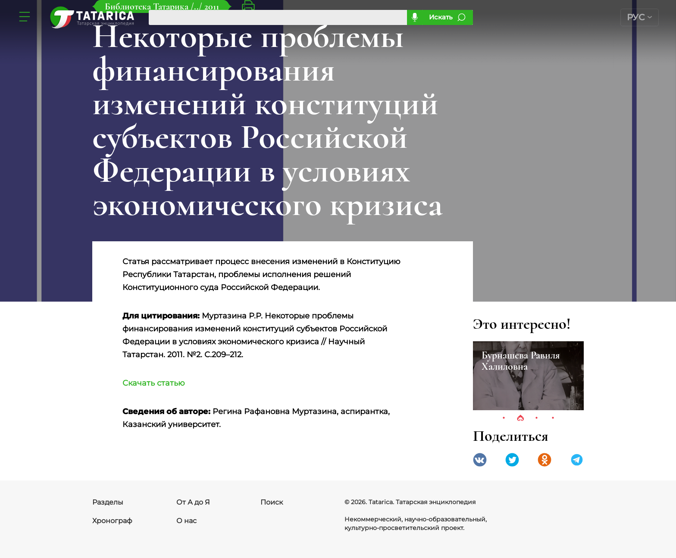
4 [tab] (553, 418)
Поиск (271, 502)
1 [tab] (504, 418)
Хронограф (112, 521)
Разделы (107, 502)
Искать (441, 17)
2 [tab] (520, 418)
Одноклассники (544, 460)
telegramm (577, 460)
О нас (186, 521)
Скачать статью (153, 383)
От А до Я (193, 502)
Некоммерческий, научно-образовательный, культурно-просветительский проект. (415, 523)
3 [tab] (536, 418)
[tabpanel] (528, 375)
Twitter (512, 460)
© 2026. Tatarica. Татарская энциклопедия (410, 502)
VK (480, 460)
